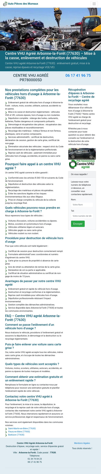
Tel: (72, 211)
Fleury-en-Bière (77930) (19, 431)
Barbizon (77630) (16, 435)
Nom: (73, 199)
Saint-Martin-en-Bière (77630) (22, 428)
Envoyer (77, 223)
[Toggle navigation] (94, 3)
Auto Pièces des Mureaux (23, 3)
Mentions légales (82, 443)
